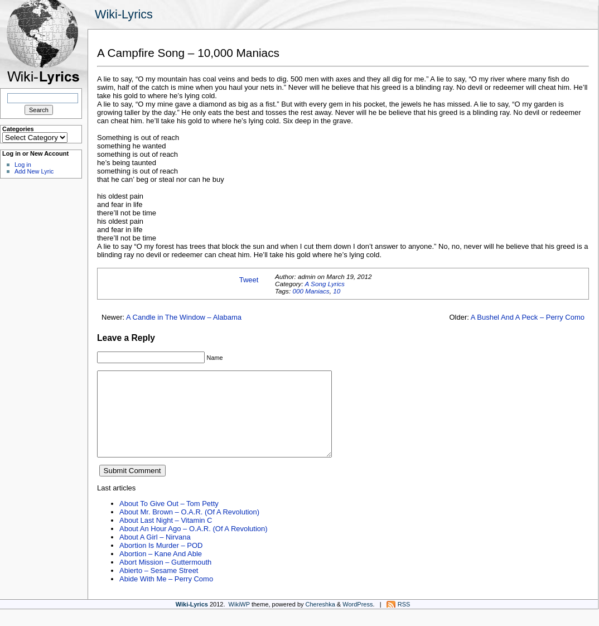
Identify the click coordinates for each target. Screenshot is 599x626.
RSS (404, 621)
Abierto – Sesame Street (158, 587)
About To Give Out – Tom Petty (169, 520)
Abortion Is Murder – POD (160, 562)
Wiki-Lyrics (124, 14)
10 (336, 291)
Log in (23, 164)
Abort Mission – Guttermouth (165, 579)
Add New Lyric (34, 171)
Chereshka (320, 621)
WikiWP (239, 621)
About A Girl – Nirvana (155, 554)
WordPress (357, 621)
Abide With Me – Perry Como (166, 595)
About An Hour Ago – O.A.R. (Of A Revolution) (193, 545)
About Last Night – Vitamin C (165, 537)
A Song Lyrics (324, 283)
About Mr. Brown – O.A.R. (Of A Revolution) (189, 528)
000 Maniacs (310, 291)
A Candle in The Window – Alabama (183, 317)
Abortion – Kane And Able (160, 570)
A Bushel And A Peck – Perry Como (527, 317)
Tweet (249, 280)
